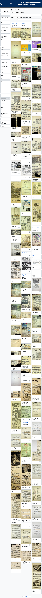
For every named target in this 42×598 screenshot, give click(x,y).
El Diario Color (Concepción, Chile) (5, 37)
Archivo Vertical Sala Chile (5, 17)
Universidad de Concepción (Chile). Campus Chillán (5, 64)
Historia (5, 107)
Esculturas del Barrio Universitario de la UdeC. (35, 227)
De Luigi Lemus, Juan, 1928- (5, 60)
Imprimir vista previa (14, 17)
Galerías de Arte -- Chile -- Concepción (5, 114)
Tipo (2, 119)
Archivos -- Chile (5, 100)
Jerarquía (20, 17)
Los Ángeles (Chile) (5, 92)
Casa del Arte (23, 23)
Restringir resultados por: (5, 10)
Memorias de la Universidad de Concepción (5, 19)
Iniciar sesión (25, 4)
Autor (2, 22)
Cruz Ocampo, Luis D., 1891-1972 (5, 34)
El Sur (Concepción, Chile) (5, 30)
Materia (2, 94)
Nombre (2, 47)
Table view (29, 17)
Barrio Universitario (24, 160)
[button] (18, 4)
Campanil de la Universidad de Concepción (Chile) (5, 67)
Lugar (2, 75)
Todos (2, 24)
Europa (5, 84)
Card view (25, 17)
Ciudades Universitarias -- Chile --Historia (5, 109)
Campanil (13, 176)
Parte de (2, 14)
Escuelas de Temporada (25, 252)
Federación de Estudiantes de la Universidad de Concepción (36, 271)
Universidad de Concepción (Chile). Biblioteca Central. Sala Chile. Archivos (5, 28)
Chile (5, 80)
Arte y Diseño (5, 103)
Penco (5, 87)
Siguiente (29, 596)
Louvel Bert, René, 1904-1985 (5, 41)
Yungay (5, 86)
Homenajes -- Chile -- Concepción (5, 116)
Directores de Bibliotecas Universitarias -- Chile (5, 105)
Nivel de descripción (3, 123)
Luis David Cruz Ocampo (25, 422)
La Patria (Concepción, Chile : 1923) (5, 44)
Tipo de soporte (4, 126)
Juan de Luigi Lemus (24, 378)
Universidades (5, 102)
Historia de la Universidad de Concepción (25, 275)
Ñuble (5, 90)
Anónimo (5, 42)
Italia (5, 83)
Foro (33, 255)
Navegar (22, 2)
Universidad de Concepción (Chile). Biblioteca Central (5, 62)
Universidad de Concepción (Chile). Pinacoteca (5, 53)
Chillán (5, 81)
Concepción (5, 78)
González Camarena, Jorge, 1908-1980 (5, 69)
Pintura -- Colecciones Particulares (5, 111)
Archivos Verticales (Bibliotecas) (5, 98)
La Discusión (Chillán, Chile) (5, 26)
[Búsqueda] (33, 2)
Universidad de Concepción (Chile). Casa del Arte (5, 39)
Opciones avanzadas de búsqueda (18, 15)
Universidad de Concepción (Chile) (5, 32)
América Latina (5, 89)
